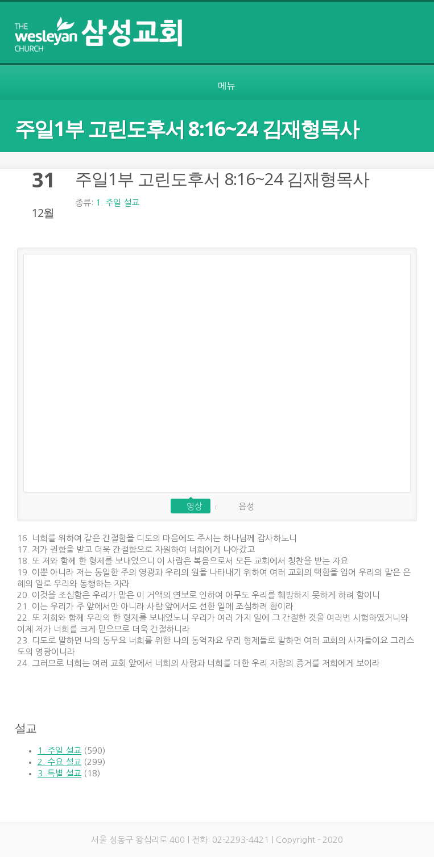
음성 (246, 506)
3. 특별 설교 (59, 773)
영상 (194, 506)
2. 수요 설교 (59, 762)
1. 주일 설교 (117, 202)
